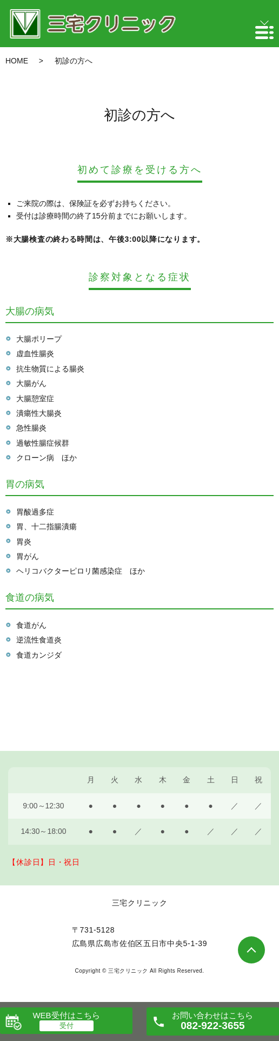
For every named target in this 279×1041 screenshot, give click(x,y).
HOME (16, 60)
